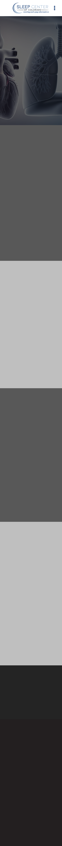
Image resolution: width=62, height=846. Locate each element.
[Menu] (54, 8)
